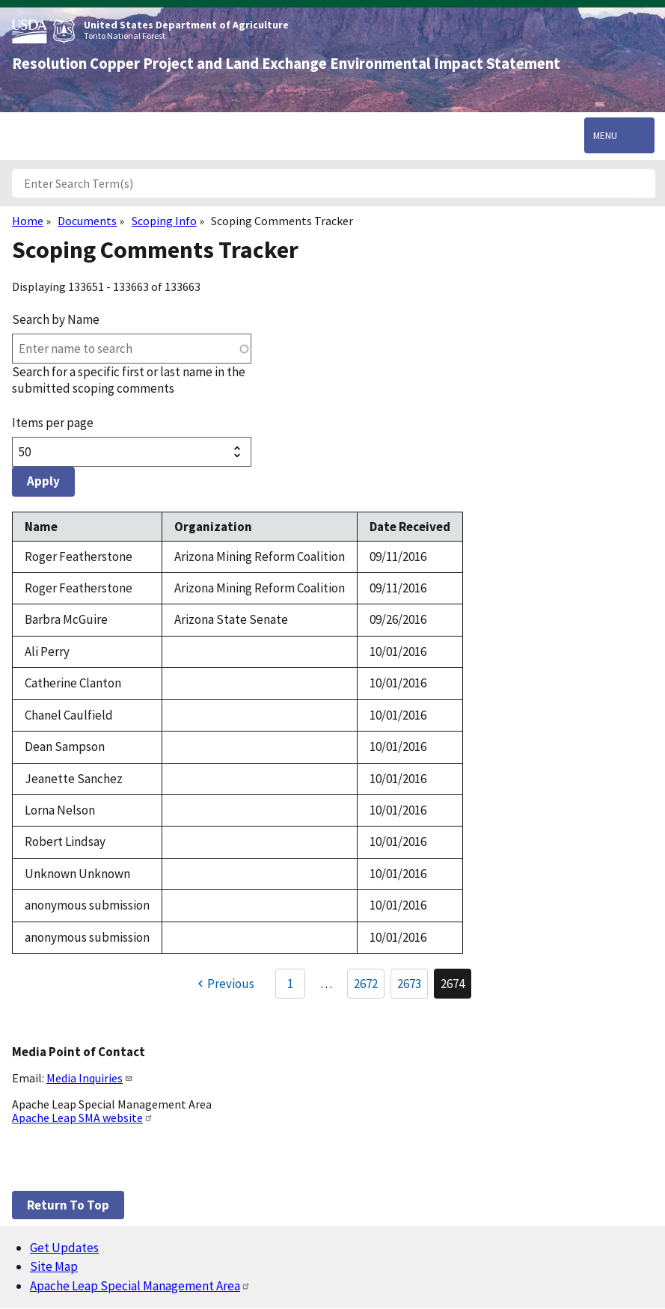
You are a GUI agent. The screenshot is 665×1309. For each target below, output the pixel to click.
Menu (605, 135)
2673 (412, 986)
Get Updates (64, 1247)
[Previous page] (224, 984)
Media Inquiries (89, 1077)
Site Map (54, 1266)
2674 (456, 987)
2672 (369, 986)
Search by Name (55, 319)
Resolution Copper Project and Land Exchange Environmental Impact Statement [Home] (286, 63)
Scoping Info (164, 220)
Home (27, 220)
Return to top (68, 1205)
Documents (87, 220)
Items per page (53, 422)
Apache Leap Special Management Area (140, 1286)
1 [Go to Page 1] (290, 983)
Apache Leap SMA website (82, 1117)
